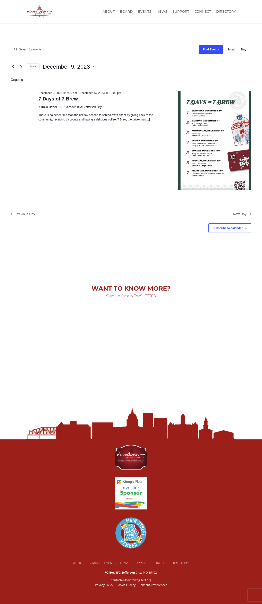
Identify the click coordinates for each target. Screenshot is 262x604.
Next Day (242, 214)
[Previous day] (13, 66)
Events (144, 11)
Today (33, 66)
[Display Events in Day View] (243, 49)
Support (181, 11)
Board (126, 11)
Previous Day (23, 214)
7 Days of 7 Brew (58, 98)
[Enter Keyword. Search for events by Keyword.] (105, 49)
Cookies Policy (126, 585)
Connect (202, 11)
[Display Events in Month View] (232, 49)
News (162, 11)
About (109, 11)
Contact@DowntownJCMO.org (131, 580)
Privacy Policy (104, 585)
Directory (226, 11)
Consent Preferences (153, 585)
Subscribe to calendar (228, 228)
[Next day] (21, 66)
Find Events (211, 49)
